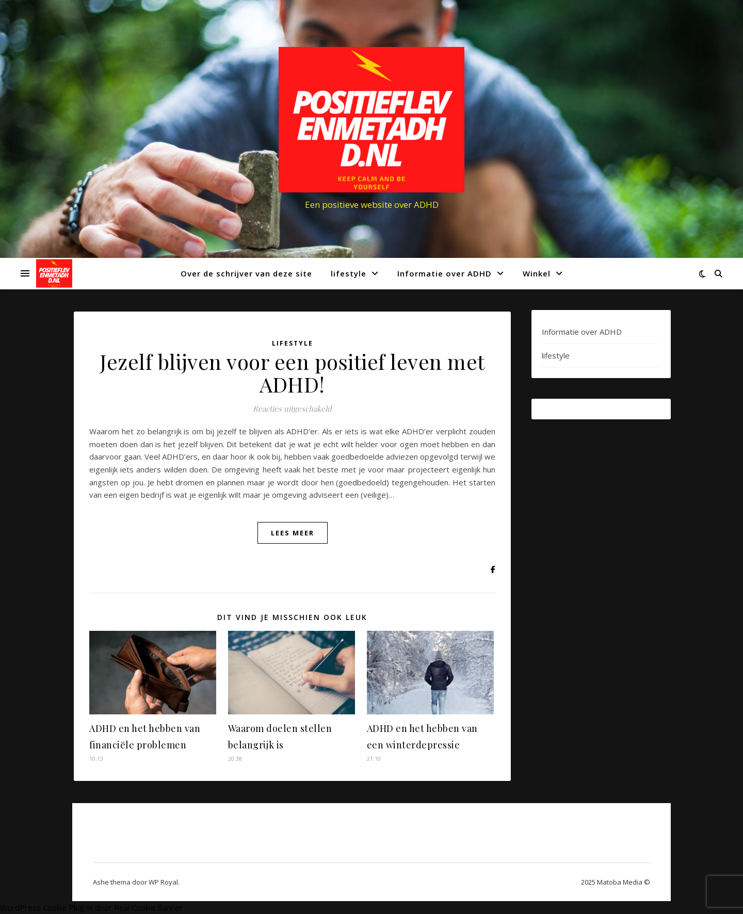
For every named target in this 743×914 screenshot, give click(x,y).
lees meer (292, 532)
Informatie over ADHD (444, 273)
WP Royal (163, 882)
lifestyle (348, 273)
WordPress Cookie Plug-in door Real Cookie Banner (91, 907)
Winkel (537, 273)
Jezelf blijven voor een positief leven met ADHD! (292, 373)
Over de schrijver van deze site (246, 273)
